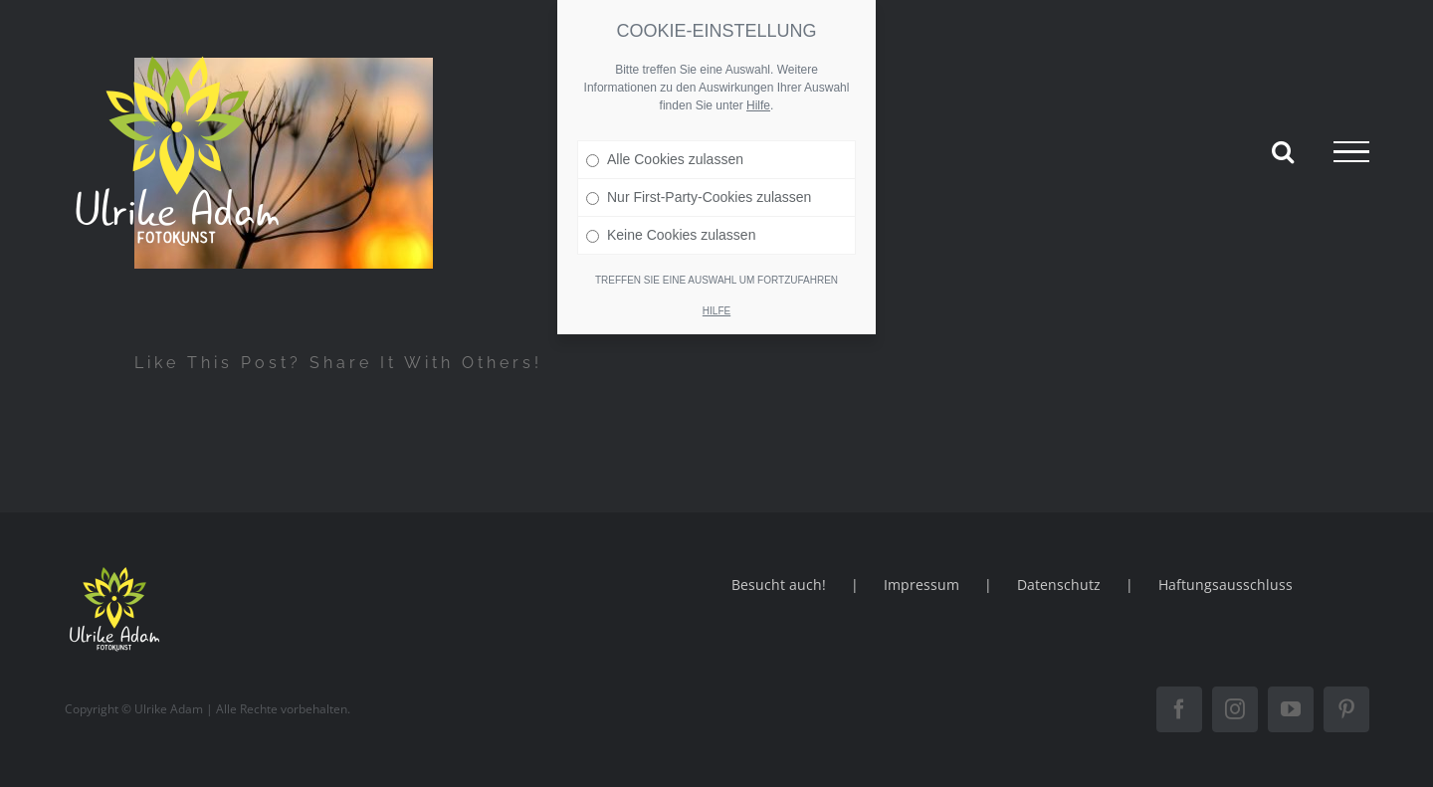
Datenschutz (1059, 584)
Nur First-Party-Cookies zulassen (698, 196)
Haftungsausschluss (1225, 584)
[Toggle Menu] (1351, 152)
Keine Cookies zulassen (670, 234)
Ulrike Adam (168, 708)
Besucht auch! (778, 584)
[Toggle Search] (1283, 151)
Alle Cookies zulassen (664, 158)
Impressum (921, 584)
